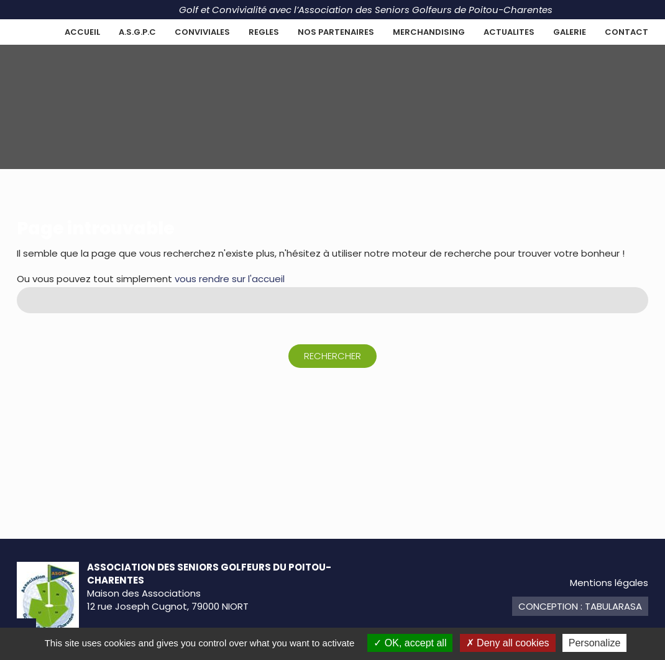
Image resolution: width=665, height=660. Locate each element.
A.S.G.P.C (137, 32)
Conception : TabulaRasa (580, 606)
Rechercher (332, 355)
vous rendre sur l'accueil (230, 278)
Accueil (82, 32)
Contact (626, 32)
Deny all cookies (507, 643)
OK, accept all (410, 643)
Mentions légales (609, 582)
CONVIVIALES (202, 32)
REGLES (264, 32)
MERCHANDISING (429, 32)
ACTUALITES (509, 32)
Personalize (595, 643)
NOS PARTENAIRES (336, 32)
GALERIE (569, 32)
